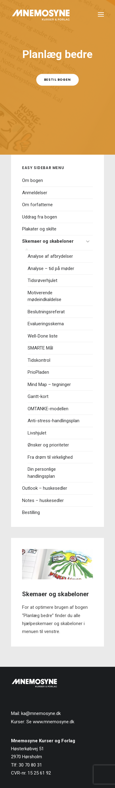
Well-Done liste (43, 336)
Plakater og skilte (39, 229)
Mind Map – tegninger (49, 384)
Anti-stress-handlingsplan (53, 420)
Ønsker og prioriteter (48, 445)
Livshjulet (37, 433)
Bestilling (31, 512)
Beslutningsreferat (46, 312)
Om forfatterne (37, 204)
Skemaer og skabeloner (48, 241)
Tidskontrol (39, 360)
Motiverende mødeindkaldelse (44, 296)
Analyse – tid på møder (51, 268)
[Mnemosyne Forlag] (41, 14)
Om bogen (32, 180)
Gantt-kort (38, 396)
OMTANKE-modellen (48, 408)
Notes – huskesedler (43, 500)
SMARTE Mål (40, 348)
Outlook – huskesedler (44, 488)
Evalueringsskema (46, 323)
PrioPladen (38, 372)
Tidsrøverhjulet (42, 280)
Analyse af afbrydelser (50, 256)
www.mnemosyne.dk (53, 721)
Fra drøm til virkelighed (50, 457)
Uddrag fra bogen (39, 217)
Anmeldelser (34, 192)
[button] (101, 14)
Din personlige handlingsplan (42, 472)
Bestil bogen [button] (57, 79)
